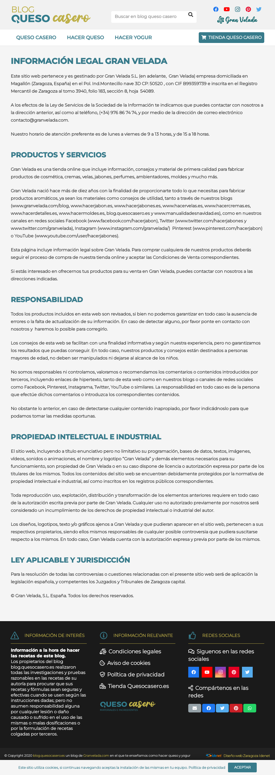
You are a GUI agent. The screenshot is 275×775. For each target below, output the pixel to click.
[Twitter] (259, 9)
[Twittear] (222, 708)
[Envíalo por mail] (194, 708)
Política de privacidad (207, 767)
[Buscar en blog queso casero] (154, 17)
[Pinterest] (248, 9)
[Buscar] (190, 15)
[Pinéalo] (236, 708)
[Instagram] (237, 9)
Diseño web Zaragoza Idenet (246, 756)
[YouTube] (226, 9)
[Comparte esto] (208, 708)
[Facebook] (216, 9)
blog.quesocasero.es (32, 667)
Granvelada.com (96, 756)
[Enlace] (51, 14)
